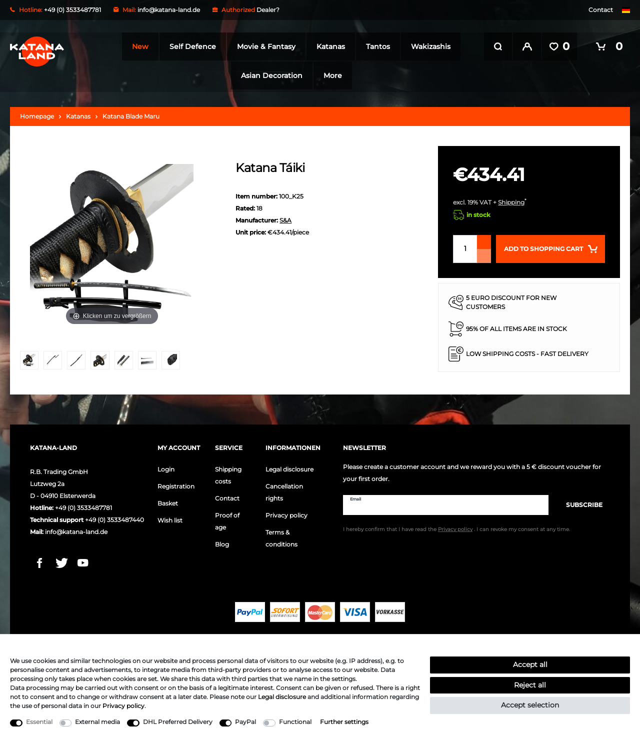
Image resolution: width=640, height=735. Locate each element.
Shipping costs (228, 473)
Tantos (375, 46)
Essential (39, 722)
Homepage (37, 114)
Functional (295, 722)
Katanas (328, 46)
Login (166, 467)
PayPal (245, 722)
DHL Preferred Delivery (177, 722)
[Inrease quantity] (484, 240)
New (137, 46)
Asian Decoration (269, 75)
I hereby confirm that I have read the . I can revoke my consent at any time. (456, 527)
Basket (168, 501)
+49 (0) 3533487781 (83, 506)
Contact (600, 10)
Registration (176, 484)
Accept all (530, 664)
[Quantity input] (465, 247)
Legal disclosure (290, 467)
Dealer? (268, 10)
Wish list (170, 518)
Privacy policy (287, 513)
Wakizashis (428, 46)
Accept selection (530, 705)
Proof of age (227, 519)
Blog (222, 542)
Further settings (344, 722)
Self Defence (189, 46)
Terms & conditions (282, 536)
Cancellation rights (284, 490)
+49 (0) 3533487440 (114, 518)
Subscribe (579, 502)
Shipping (511, 200)
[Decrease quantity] (484, 254)
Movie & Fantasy (263, 46)
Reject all (530, 685)
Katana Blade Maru (131, 114)
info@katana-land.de (169, 10)
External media (97, 722)
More (329, 75)
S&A (286, 218)
